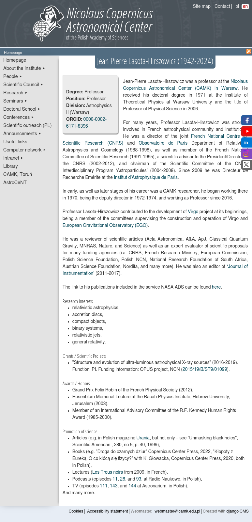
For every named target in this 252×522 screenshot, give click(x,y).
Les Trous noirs (107, 472)
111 (103, 486)
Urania (143, 438)
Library (10, 166)
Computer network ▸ (24, 150)
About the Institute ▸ (24, 68)
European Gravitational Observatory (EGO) (105, 225)
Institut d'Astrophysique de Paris (146, 177)
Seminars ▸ (15, 101)
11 (115, 479)
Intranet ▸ (13, 158)
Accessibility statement (107, 511)
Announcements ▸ (22, 133)
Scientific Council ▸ (23, 84)
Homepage (14, 60)
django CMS (238, 511)
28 (122, 479)
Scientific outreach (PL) (27, 125)
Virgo (193, 212)
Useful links (15, 141)
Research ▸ (15, 92)
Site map (202, 6)
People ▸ (12, 76)
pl (237, 6)
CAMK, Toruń (17, 174)
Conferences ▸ (18, 117)
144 (132, 486)
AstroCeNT (15, 182)
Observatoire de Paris (163, 143)
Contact (222, 6)
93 (138, 479)
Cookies (76, 511)
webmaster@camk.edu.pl (177, 511)
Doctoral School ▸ (22, 109)
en (245, 6)
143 (113, 486)
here (216, 287)
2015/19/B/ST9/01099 (205, 369)
